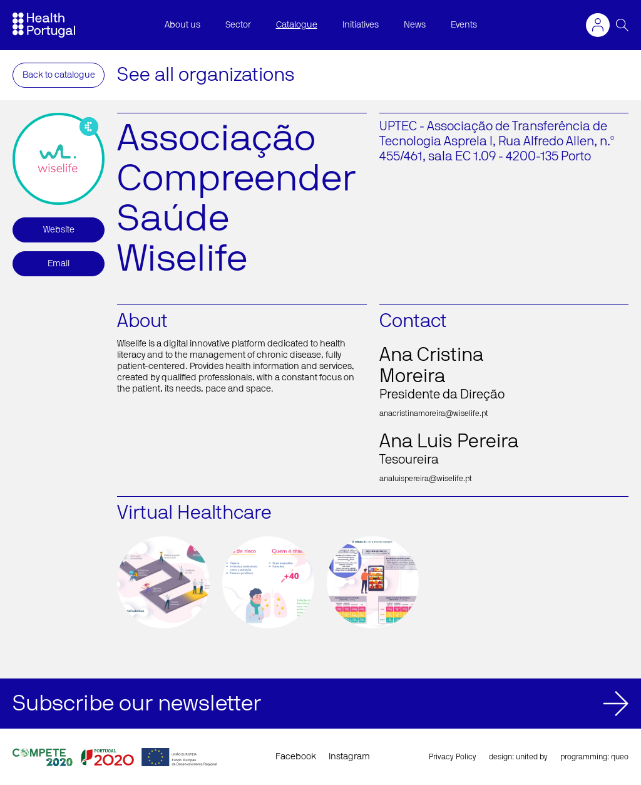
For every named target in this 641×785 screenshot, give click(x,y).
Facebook (295, 756)
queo (619, 757)
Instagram (349, 756)
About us (182, 25)
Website (58, 230)
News (415, 25)
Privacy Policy (452, 757)
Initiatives (360, 25)
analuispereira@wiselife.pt (425, 478)
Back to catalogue (59, 75)
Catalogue (296, 25)
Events (464, 25)
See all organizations (206, 75)
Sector (238, 25)
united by (532, 757)
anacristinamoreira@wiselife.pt (433, 413)
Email (58, 263)
